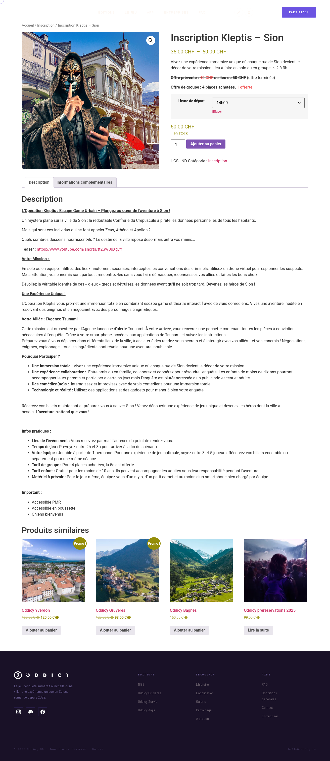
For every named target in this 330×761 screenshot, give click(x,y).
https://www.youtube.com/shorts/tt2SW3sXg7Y (79, 249)
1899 (141, 684)
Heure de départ (191, 101)
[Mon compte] (238, 12)
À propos (202, 719)
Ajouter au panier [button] (41, 630)
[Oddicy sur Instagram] (18, 711)
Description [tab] (39, 182)
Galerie (201, 702)
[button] (150, 40)
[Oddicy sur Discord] (30, 711)
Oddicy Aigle (146, 710)
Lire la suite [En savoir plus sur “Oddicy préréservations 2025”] (258, 630)
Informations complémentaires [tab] (84, 182)
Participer (299, 12)
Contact (267, 708)
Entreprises (176, 12)
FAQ (202, 12)
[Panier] (249, 12)
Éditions (106, 12)
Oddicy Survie (147, 702)
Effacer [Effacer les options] (217, 111)
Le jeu (131, 12)
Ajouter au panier (205, 144)
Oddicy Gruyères (149, 693)
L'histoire (202, 684)
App (150, 12)
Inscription (46, 25)
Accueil (28, 25)
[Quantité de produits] (178, 145)
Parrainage (204, 710)
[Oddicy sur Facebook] (42, 711)
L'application (205, 693)
